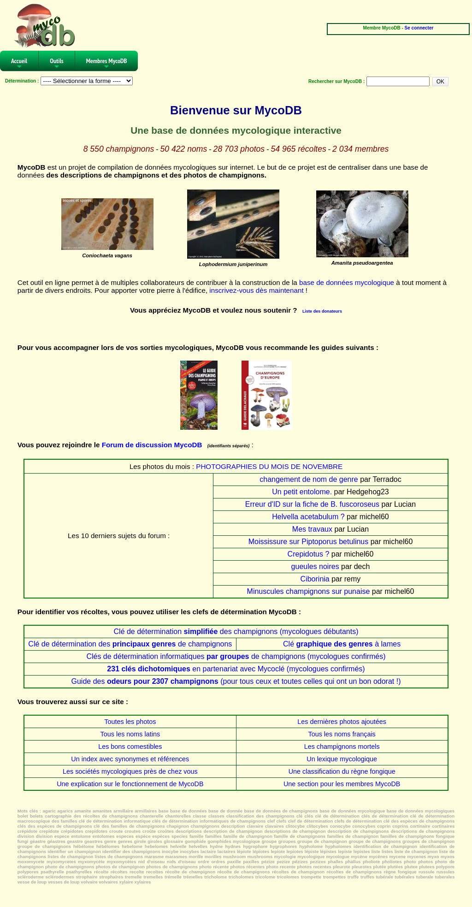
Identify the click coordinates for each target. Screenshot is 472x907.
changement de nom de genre (309, 479)
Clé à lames (342, 644)
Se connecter (419, 27)
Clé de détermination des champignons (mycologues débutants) (236, 631)
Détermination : (22, 80)
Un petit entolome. (302, 492)
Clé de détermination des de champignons (130, 644)
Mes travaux (312, 529)
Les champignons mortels (342, 746)
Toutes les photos (130, 721)
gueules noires (315, 566)
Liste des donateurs (322, 311)
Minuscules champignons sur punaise (308, 591)
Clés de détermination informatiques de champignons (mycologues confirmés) (235, 656)
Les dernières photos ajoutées (341, 721)
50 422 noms (183, 149)
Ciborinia (315, 579)
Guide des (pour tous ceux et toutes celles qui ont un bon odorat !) (236, 681)
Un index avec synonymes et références (130, 759)
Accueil (19, 64)
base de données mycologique (346, 282)
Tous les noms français (341, 734)
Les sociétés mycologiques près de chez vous (130, 771)
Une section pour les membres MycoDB (342, 784)
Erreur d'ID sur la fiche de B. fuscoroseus (312, 504)
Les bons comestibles (130, 746)
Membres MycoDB (106, 64)
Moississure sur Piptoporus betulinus (308, 541)
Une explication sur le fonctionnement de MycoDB (130, 784)
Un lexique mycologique (342, 759)
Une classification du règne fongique (342, 771)
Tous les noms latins (130, 734)
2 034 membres (360, 149)
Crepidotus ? (309, 554)
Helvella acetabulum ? (308, 517)
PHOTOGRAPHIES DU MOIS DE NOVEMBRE (269, 466)
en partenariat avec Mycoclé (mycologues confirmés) (236, 669)
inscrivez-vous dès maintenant (256, 290)
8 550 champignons (118, 149)
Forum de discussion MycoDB (152, 445)
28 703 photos (239, 149)
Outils (57, 64)
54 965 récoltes (298, 149)
